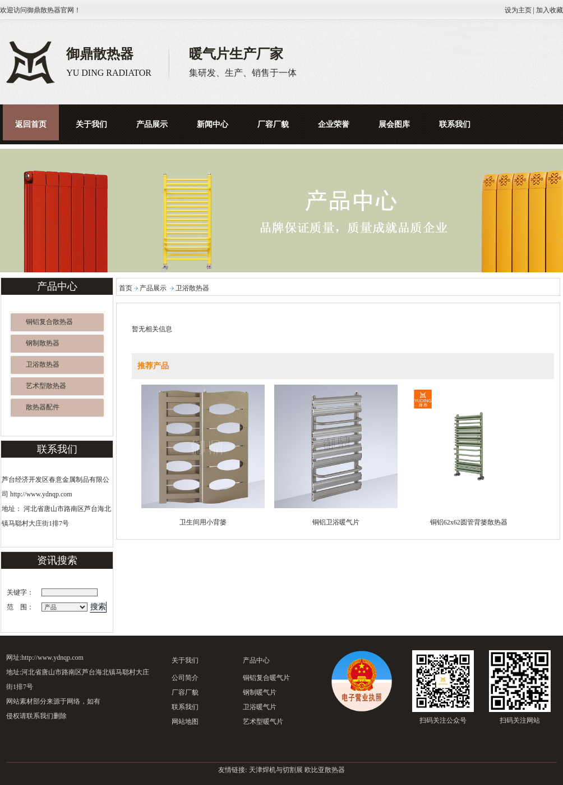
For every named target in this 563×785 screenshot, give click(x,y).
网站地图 (185, 721)
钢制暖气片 (259, 692)
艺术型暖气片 (263, 721)
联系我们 (185, 707)
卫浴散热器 (42, 364)
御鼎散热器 (44, 10)
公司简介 (185, 678)
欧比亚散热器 (324, 770)
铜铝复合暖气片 (266, 678)
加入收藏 (549, 10)
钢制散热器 (42, 343)
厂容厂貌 (185, 692)
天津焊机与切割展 (276, 770)
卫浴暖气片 (259, 707)
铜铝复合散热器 (49, 322)
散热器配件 (42, 407)
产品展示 (153, 288)
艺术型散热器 (46, 386)
